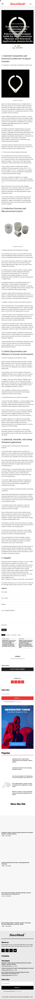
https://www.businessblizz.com (17, 658)
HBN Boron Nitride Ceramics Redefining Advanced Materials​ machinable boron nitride (22, 793)
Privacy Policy (18, 701)
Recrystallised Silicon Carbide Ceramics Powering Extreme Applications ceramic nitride (22, 785)
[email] (17, 694)
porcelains (13, 634)
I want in (17, 698)
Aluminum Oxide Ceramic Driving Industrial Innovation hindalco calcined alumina (22, 760)
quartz (19, 634)
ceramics (8, 634)
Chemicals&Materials (17, 23)
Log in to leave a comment (17, 669)
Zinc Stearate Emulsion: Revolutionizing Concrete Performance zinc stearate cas (22, 776)
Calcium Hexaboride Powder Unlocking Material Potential (17, 968)
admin (18, 46)
